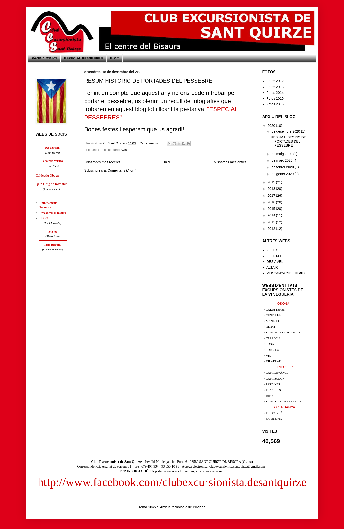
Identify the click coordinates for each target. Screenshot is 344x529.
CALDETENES (275, 309)
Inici (167, 162)
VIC (268, 355)
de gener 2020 (283, 174)
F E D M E (274, 256)
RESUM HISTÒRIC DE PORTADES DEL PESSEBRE (148, 81)
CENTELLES (274, 315)
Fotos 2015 (275, 98)
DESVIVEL (274, 262)
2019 (271, 182)
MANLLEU (273, 321)
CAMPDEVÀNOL (277, 372)
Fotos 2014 (275, 93)
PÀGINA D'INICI (44, 58)
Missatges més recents (103, 162)
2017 (271, 195)
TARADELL (273, 338)
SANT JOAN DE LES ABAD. (284, 401)
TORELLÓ (272, 350)
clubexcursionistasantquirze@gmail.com (237, 466)
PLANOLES (273, 390)
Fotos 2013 (275, 87)
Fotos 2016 (275, 104)
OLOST (270, 327)
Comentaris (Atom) (122, 170)
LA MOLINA (274, 419)
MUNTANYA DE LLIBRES (286, 273)
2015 (271, 209)
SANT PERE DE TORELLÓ (283, 332)
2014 (271, 215)
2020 (271, 125)
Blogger (198, 507)
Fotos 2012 (275, 81)
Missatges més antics (230, 162)
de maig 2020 (282, 154)
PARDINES (273, 384)
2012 (271, 229)
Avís (124, 150)
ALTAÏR (272, 267)
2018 (271, 189)
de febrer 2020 (283, 167)
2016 (271, 202)
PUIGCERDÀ (274, 413)
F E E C (272, 250)
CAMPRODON (275, 378)
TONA (270, 344)
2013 (271, 222)
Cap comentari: (150, 143)
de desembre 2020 (286, 131)
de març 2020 (283, 160)
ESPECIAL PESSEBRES (83, 58)
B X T (114, 58)
